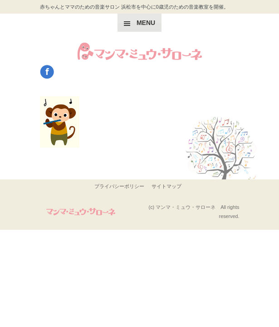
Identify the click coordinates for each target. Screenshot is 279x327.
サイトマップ (166, 186)
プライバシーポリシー (119, 186)
